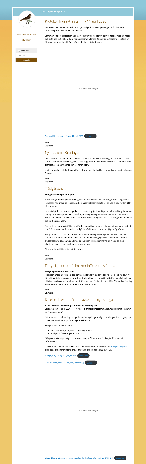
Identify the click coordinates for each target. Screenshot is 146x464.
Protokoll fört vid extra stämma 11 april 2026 (64, 136)
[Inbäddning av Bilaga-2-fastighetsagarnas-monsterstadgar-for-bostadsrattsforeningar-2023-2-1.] (89, 410)
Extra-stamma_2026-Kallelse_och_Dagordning (64, 363)
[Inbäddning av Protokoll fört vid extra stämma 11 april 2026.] (89, 88)
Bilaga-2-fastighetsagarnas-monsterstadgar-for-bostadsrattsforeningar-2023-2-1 (79, 458)
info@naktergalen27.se (121, 346)
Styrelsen (26, 39)
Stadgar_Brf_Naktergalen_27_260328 (60, 355)
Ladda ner (90, 136)
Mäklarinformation (26, 34)
